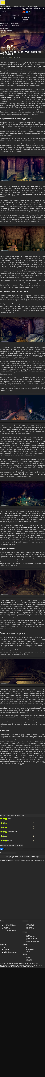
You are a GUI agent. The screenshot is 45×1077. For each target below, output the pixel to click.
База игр (8, 1033)
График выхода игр (12, 1031)
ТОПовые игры (19, 962)
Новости (29, 1041)
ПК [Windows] (17, 24)
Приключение (17, 21)
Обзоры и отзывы (8, 35)
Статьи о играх (31, 1043)
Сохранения (30, 1034)
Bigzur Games (17, 26)
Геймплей (9, 1057)
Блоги (28, 1063)
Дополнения (30, 1055)
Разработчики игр (11, 1036)
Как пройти (5, 33)
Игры (14, 8)
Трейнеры (29, 1033)
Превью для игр (31, 1046)
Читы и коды (30, 1031)
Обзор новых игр (31, 1044)
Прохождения (30, 1030)
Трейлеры (9, 1055)
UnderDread (21, 8)
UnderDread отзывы (20, 959)
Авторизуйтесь (15, 950)
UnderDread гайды (7, 959)
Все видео (9, 1054)
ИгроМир (29, 1067)
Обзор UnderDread (32, 8)
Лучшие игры (10, 1030)
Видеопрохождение (12, 1058)
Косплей (29, 1065)
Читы (3, 38)
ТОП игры (9, 1034)
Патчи (28, 1057)
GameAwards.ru (6, 8)
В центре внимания (32, 1047)
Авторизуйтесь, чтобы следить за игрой (32, 13)
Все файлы (29, 1054)
